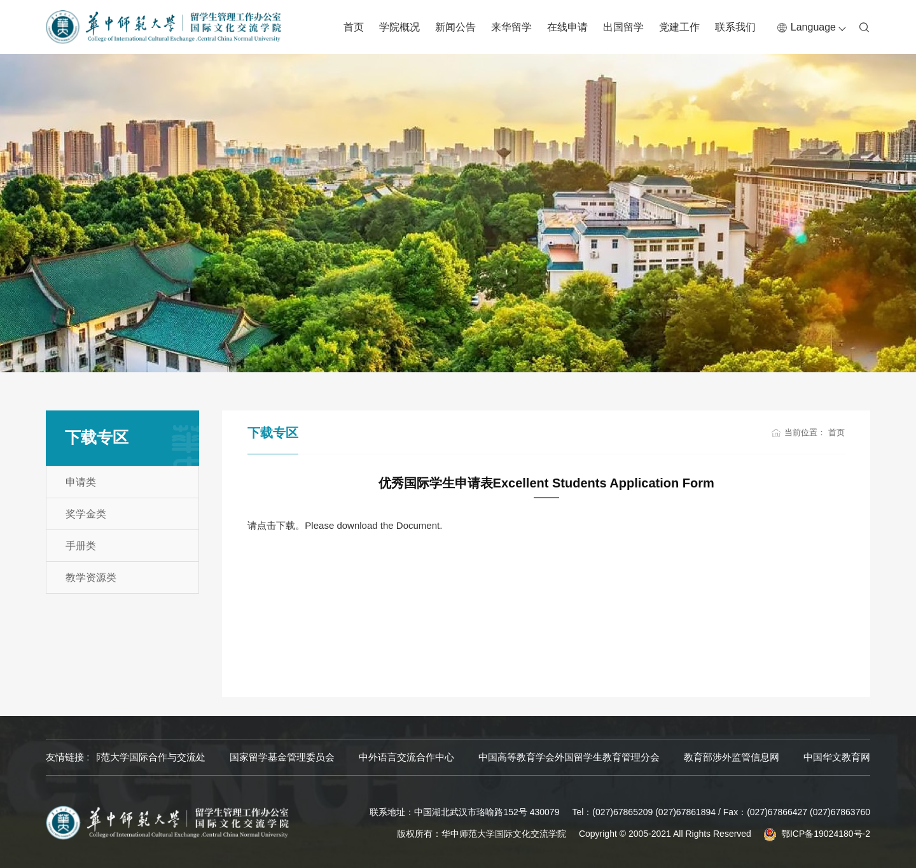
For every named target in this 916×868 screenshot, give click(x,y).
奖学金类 (86, 513)
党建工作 (679, 27)
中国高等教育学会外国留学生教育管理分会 (675, 757)
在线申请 (567, 27)
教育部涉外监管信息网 (837, 757)
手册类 (81, 545)
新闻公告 (455, 27)
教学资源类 (91, 577)
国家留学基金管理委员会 (388, 757)
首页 (354, 27)
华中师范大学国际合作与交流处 (245, 757)
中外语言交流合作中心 (512, 757)
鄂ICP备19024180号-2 (825, 834)
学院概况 (399, 27)
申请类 (81, 482)
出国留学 (623, 27)
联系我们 (735, 27)
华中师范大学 (125, 757)
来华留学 (511, 27)
